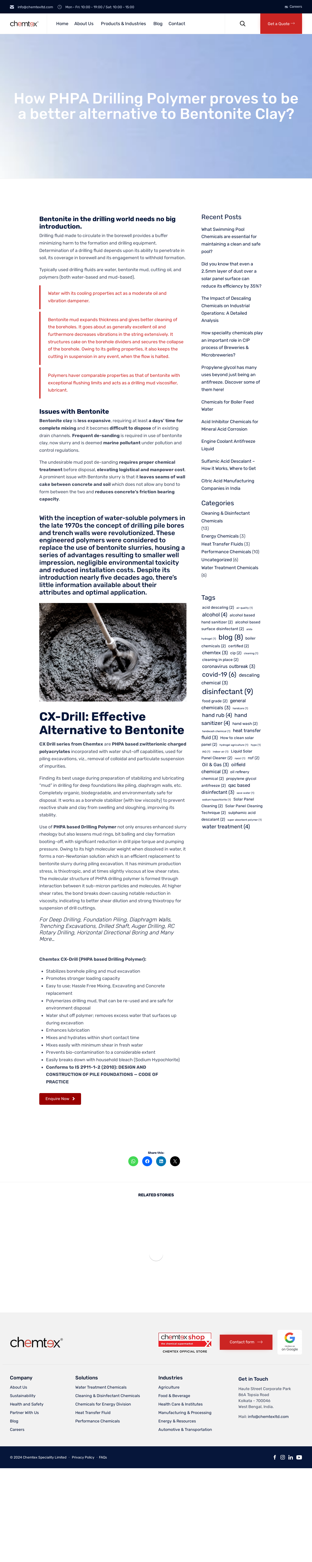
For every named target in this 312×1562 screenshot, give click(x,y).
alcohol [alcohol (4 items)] (214, 614)
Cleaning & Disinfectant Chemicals (225, 517)
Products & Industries (123, 23)
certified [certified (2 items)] (238, 646)
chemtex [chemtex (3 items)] (215, 652)
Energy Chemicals (220, 536)
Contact (177, 23)
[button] (281, 23)
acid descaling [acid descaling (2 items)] (218, 607)
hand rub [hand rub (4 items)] (217, 715)
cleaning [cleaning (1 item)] (251, 653)
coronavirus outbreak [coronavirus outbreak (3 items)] (228, 666)
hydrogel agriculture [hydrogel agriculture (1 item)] (234, 745)
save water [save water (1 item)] (245, 793)
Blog (158, 23)
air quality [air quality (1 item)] (244, 607)
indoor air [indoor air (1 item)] (220, 751)
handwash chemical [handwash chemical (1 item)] (216, 731)
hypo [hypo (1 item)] (256, 745)
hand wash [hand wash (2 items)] (245, 723)
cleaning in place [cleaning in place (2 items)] (220, 659)
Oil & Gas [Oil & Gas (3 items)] (215, 764)
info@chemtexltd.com (268, 1416)
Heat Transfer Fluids (222, 544)
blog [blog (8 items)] (231, 637)
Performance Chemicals (226, 551)
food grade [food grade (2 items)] (214, 701)
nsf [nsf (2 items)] (253, 758)
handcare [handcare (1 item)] (240, 708)
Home (62, 23)
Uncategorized (216, 559)
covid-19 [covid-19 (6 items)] (219, 674)
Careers (296, 6)
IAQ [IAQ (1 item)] (206, 751)
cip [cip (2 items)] (235, 653)
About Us (83, 23)
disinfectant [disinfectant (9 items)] (227, 691)
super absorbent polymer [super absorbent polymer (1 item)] (244, 819)
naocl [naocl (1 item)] (240, 758)
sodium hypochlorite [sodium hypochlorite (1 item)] (216, 799)
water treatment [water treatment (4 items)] (226, 826)
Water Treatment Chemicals (229, 567)
